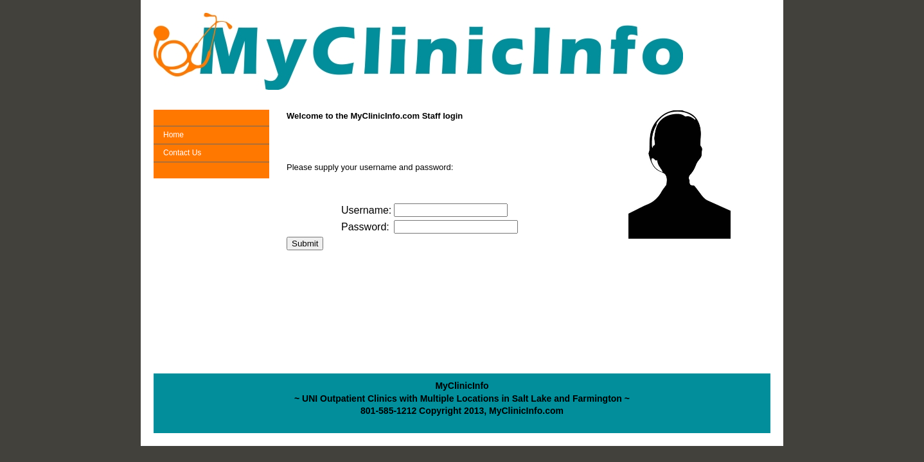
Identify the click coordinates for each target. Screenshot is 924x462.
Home (173, 134)
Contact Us (182, 152)
